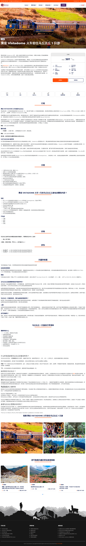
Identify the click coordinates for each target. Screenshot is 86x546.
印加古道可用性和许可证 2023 (8, 537)
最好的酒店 (33, 532)
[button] (42, 494)
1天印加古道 (4, 532)
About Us (82, 1)
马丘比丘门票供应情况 (7, 530)
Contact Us (76, 1)
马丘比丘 (26, 5)
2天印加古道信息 (5, 535)
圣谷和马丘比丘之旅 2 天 (37, 487)
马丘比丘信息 (5, 528)
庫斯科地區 (33, 5)
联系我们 (76, 80)
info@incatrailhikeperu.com (15, 1)
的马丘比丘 (6, 65)
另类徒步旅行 (48, 5)
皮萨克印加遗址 (34, 535)
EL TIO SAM (59, 543)
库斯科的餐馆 (33, 537)
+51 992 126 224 (4, 1)
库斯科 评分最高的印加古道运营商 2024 (68, 533)
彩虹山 (32, 533)
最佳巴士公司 (62, 535)
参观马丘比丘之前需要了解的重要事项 (67, 528)
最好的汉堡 (33, 530)
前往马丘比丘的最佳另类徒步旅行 (66, 530)
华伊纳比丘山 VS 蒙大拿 (64, 532)
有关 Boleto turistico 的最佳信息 (66, 537)
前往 (74, 373)
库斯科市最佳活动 (34, 528)
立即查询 (63, 5)
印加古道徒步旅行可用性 (7, 533)
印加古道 (40, 5)
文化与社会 (56, 5)
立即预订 (60, 80)
